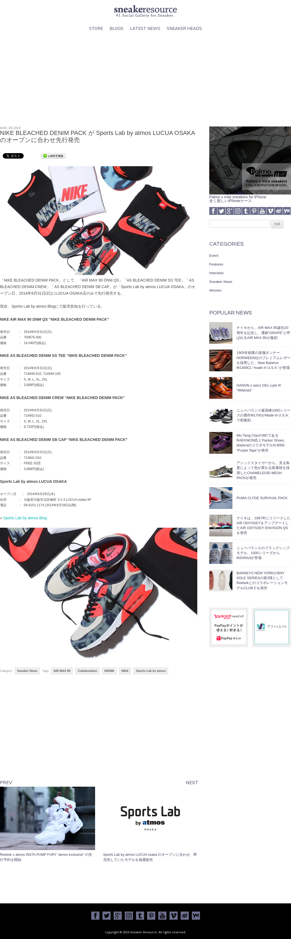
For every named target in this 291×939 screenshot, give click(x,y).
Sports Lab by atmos (151, 670)
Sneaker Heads (184, 28)
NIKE (125, 670)
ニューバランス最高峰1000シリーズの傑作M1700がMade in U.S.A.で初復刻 (263, 415)
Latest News (145, 28)
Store (96, 28)
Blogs (116, 28)
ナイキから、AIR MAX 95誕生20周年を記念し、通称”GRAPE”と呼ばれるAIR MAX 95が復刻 (263, 332)
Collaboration (87, 670)
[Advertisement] (145, 79)
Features (216, 264)
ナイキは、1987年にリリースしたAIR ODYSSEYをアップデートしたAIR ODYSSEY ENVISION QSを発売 (263, 525)
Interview (216, 273)
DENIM (109, 670)
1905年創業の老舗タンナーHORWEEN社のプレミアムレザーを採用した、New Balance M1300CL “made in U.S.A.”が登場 (263, 360)
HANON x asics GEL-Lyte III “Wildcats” (259, 387)
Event (213, 256)
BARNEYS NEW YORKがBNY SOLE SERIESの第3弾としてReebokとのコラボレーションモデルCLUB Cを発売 (262, 580)
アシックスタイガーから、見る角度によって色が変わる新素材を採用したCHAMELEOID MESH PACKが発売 (263, 470)
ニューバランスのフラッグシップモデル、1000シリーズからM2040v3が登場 (263, 553)
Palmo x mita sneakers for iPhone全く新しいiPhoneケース (250, 197)
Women (215, 290)
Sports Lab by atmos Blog (25, 518)
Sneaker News (27, 670)
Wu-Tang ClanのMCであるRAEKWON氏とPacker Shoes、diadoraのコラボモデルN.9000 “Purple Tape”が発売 (262, 442)
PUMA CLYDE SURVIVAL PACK (262, 498)
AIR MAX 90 (62, 670)
